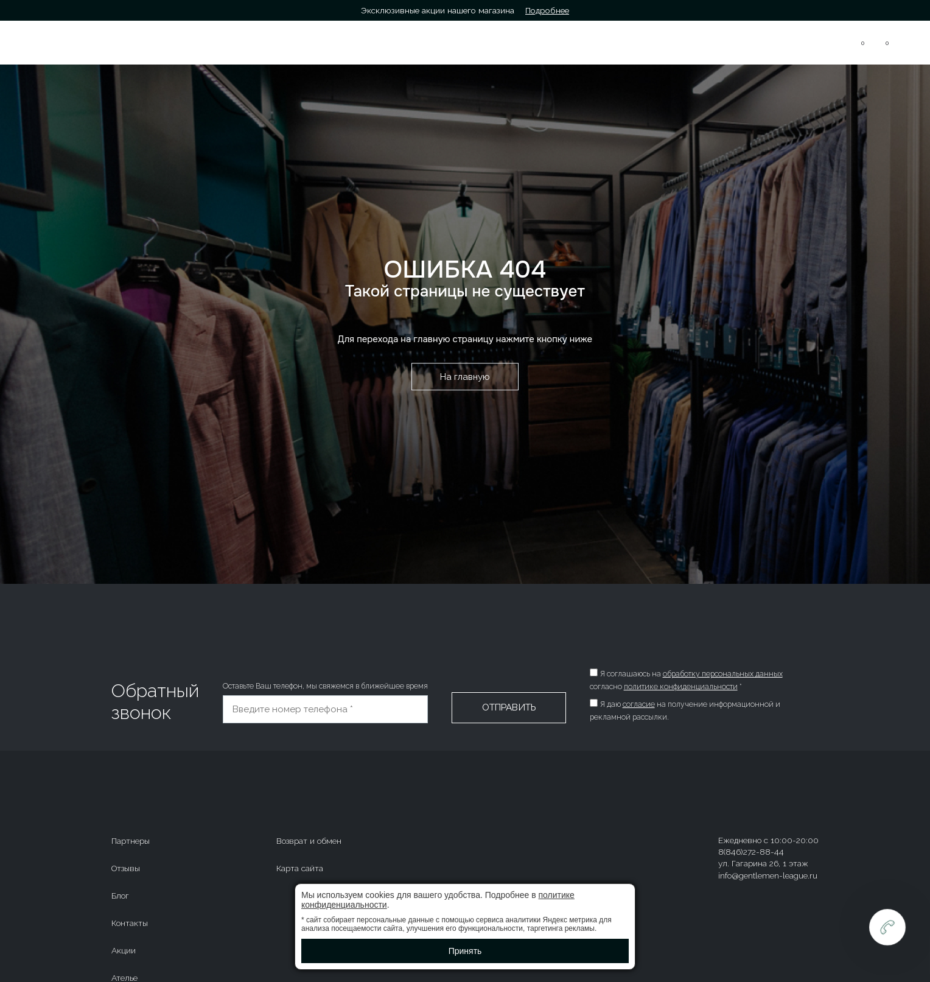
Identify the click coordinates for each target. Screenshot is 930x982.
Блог (120, 895)
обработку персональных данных (723, 674)
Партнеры (130, 841)
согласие (639, 704)
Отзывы (125, 868)
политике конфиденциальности (681, 686)
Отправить (509, 707)
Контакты (129, 923)
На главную (465, 376)
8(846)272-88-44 (766, 39)
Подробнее (547, 10)
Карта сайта (299, 868)
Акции (123, 950)
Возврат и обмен (308, 841)
